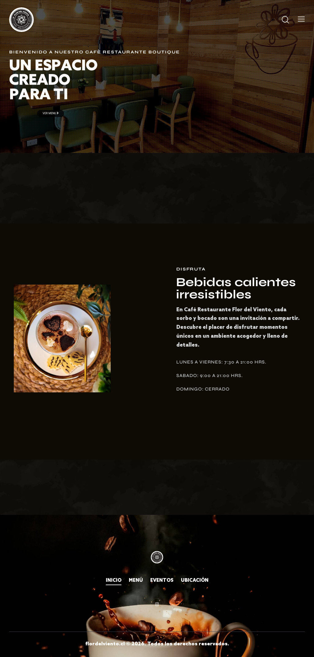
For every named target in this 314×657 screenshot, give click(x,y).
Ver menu (51, 113)
